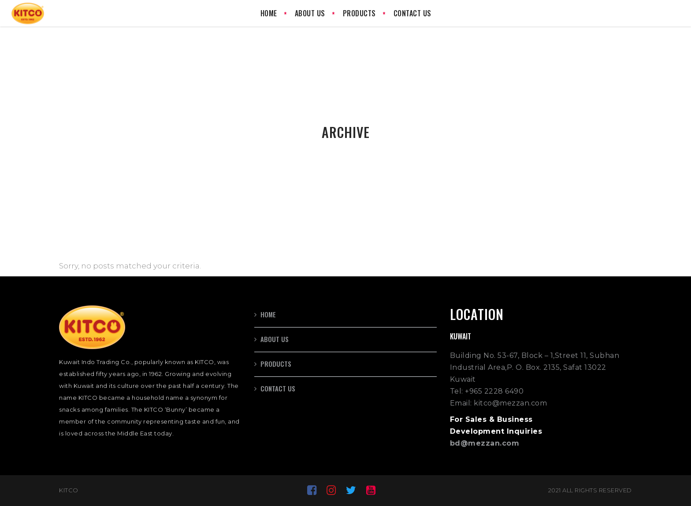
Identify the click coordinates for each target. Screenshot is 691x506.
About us (274, 339)
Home (268, 314)
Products (275, 363)
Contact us (277, 388)
